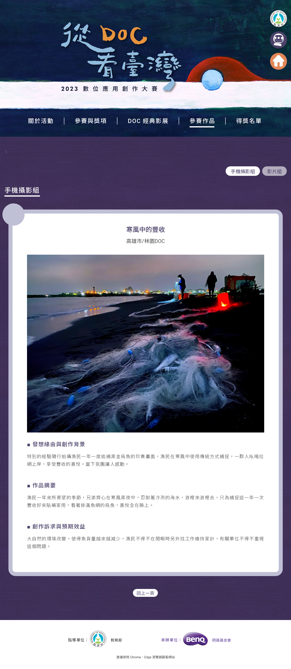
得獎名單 (249, 121)
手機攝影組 (243, 171)
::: (6, 151)
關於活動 (41, 121)
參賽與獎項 (91, 121)
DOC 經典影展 (148, 121)
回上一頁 (145, 593)
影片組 (274, 171)
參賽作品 (202, 121)
